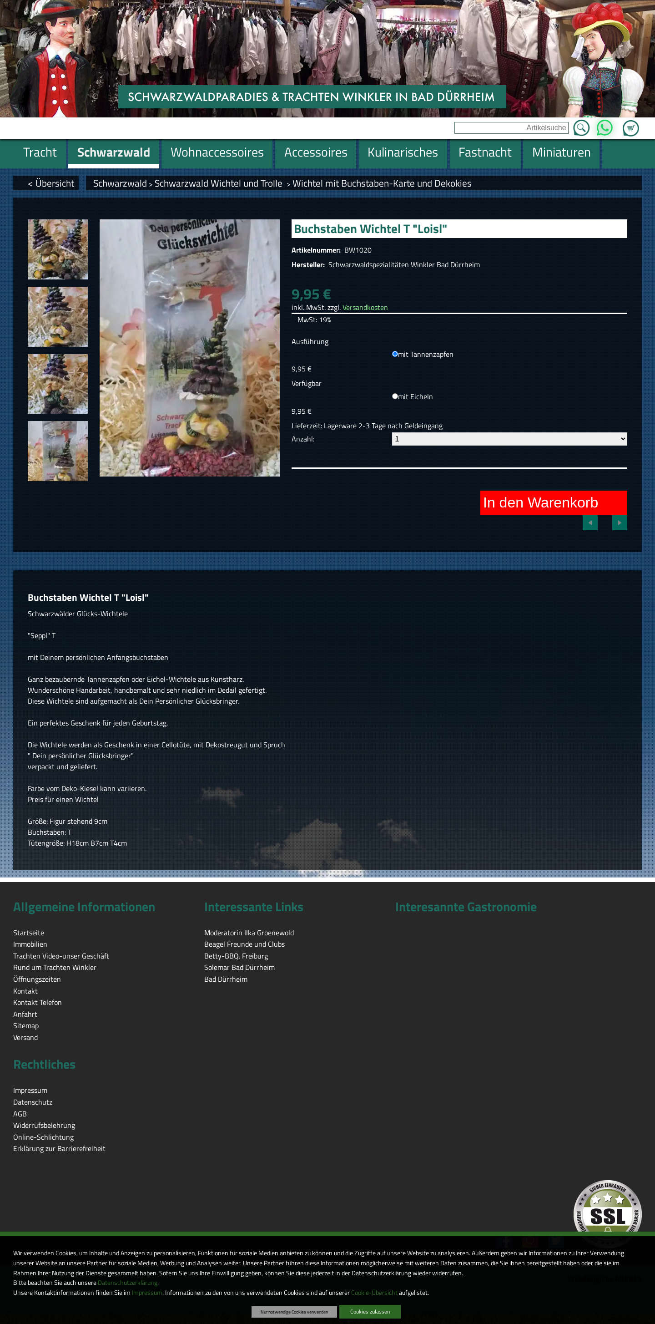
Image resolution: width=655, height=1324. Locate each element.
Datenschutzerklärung (127, 1283)
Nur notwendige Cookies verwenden (294, 1311)
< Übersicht (51, 183)
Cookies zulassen (370, 1311)
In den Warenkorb (540, 502)
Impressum (147, 1293)
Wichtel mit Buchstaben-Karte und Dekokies (382, 183)
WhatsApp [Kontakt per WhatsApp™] (605, 125)
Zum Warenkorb (631, 122)
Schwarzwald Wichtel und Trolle (220, 183)
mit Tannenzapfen (425, 354)
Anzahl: (303, 438)
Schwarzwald (120, 183)
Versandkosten (365, 307)
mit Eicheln (415, 396)
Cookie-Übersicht (374, 1293)
